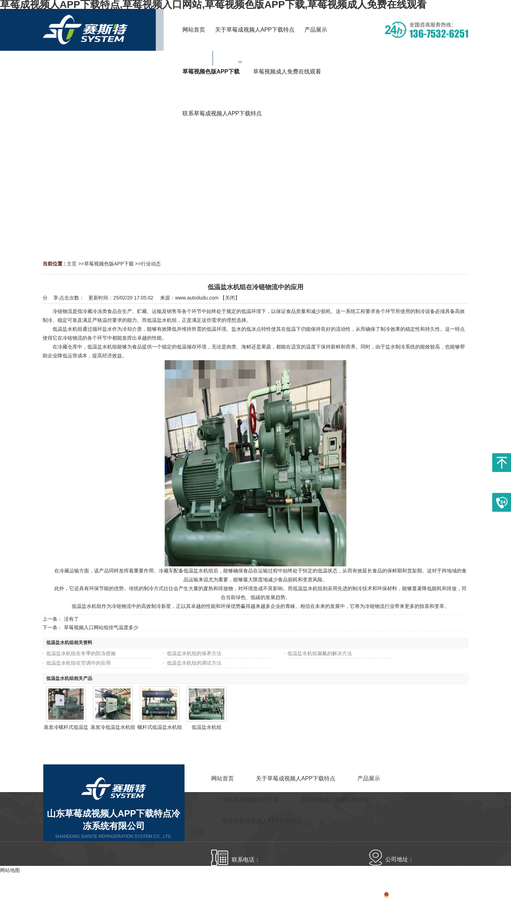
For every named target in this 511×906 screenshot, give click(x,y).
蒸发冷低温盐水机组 (112, 727)
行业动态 (151, 264)
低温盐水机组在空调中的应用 (78, 663)
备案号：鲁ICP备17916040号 (399, 896)
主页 (72, 264)
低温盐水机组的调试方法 (194, 663)
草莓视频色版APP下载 (109, 264)
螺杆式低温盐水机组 (159, 727)
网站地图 (458, 896)
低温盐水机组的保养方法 (194, 653)
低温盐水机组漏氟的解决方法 (319, 653)
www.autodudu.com (196, 298)
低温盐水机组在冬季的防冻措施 (81, 653)
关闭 (230, 298)
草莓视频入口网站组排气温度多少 (101, 627)
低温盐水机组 (206, 727)
